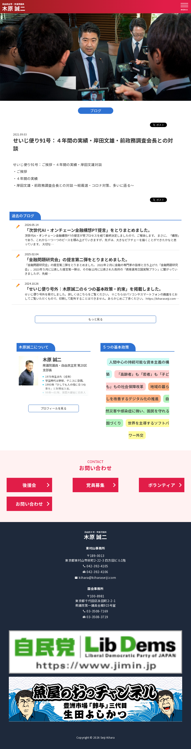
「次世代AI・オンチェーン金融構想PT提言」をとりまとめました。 (88, 230)
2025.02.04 (31, 254)
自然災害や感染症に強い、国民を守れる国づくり (137, 411)
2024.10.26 (31, 283)
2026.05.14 (31, 225)
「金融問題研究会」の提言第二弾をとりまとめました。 (77, 259)
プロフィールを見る (53, 408)
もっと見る (95, 319)
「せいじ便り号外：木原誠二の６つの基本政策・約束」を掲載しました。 (94, 289)
